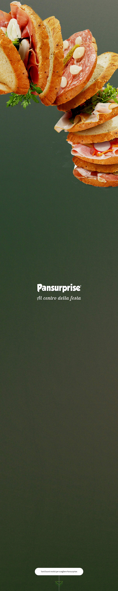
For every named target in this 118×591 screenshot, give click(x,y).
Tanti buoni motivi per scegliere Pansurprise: (59, 571)
